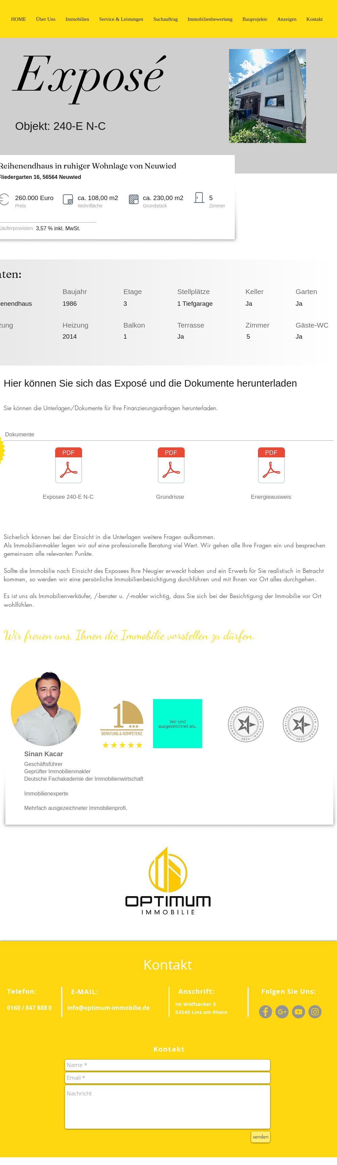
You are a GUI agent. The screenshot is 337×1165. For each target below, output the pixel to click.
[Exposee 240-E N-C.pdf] (68, 469)
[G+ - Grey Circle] (282, 1011)
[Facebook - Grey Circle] (265, 1011)
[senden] (260, 1137)
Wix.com (111, 1161)
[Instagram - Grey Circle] (315, 1011)
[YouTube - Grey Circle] (298, 1011)
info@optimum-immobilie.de (108, 1008)
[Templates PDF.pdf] (171, 469)
